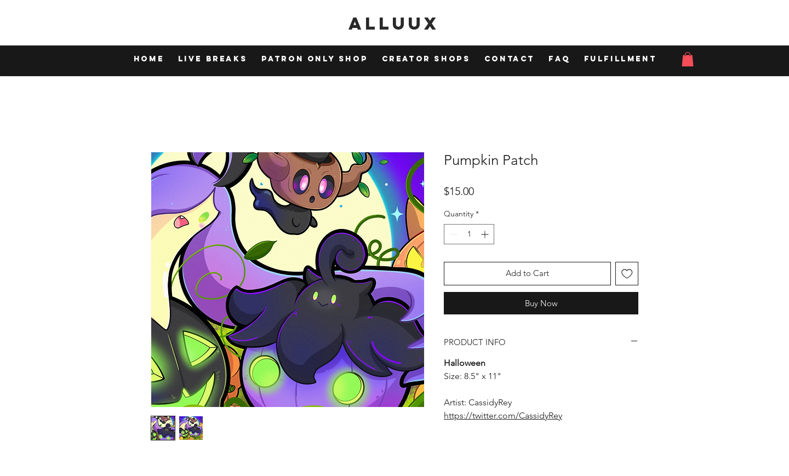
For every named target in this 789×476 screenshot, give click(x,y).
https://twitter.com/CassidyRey (503, 415)
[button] (688, 59)
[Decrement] (452, 234)
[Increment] (486, 234)
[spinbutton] (469, 234)
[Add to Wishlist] (627, 273)
